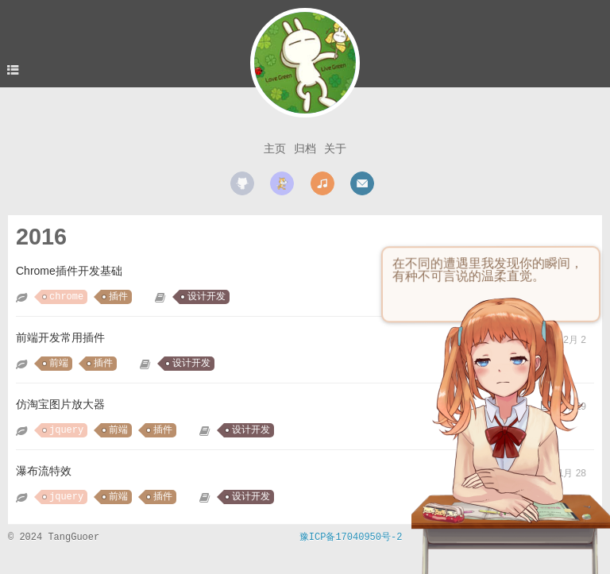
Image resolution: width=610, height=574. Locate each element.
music (322, 183)
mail (362, 183)
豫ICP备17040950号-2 (351, 537)
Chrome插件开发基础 (69, 270)
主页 (275, 148)
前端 (58, 363)
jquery (66, 430)
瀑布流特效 (43, 470)
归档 (305, 148)
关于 (335, 148)
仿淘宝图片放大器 (60, 404)
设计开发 (206, 296)
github (242, 183)
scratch (282, 183)
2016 (41, 236)
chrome (66, 296)
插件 (118, 296)
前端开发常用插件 (60, 337)
